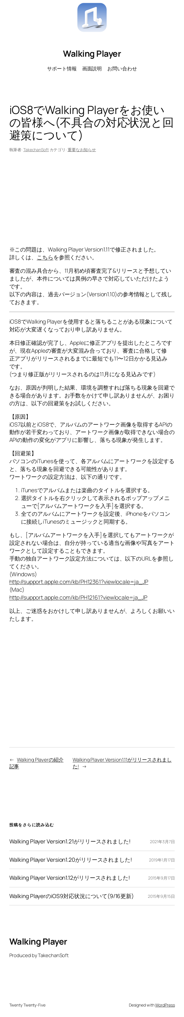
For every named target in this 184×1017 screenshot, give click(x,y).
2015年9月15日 (161, 896)
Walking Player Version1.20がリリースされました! (70, 860)
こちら (45, 257)
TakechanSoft (36, 149)
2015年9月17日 (161, 878)
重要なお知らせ (82, 149)
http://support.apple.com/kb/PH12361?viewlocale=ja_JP (78, 582)
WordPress (165, 1005)
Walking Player (92, 53)
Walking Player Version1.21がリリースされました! (70, 841)
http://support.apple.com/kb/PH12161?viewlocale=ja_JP (78, 597)
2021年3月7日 (162, 841)
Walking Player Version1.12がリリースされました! (69, 878)
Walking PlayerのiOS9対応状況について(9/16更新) (71, 896)
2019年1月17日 (162, 860)
